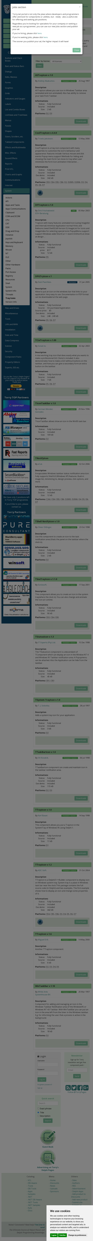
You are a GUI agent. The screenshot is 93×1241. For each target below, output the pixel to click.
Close (76, 50)
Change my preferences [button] (77, 1235)
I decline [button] (62, 1235)
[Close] (80, 6)
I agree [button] (53, 1235)
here (39, 33)
